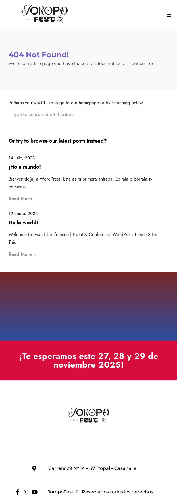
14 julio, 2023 (22, 158)
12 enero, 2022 (23, 213)
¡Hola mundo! (25, 167)
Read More (23, 198)
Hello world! (23, 222)
